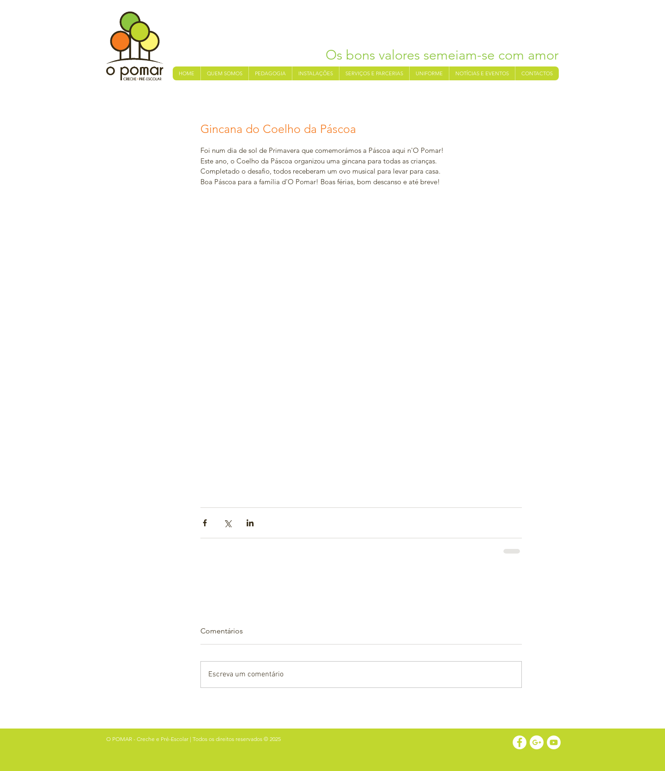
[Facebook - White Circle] (519, 742)
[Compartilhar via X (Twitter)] (227, 522)
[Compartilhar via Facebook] (204, 522)
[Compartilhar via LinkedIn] (250, 522)
